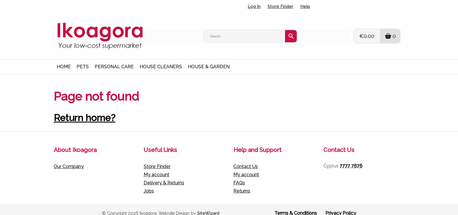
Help (305, 6)
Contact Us (245, 159)
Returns (241, 183)
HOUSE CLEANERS (161, 59)
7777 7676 (351, 158)
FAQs (239, 175)
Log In (254, 6)
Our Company (69, 159)
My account (156, 167)
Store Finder (280, 6)
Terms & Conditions (296, 205)
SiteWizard (208, 205)
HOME (64, 59)
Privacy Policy (340, 205)
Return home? (84, 110)
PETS (83, 59)
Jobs (149, 183)
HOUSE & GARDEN (209, 59)
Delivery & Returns (164, 175)
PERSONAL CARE (114, 59)
